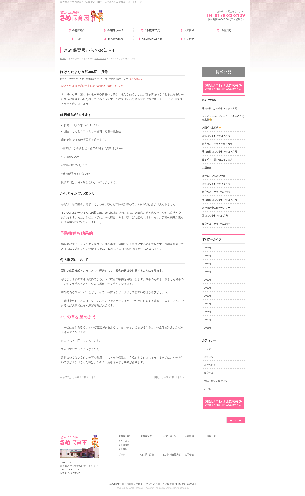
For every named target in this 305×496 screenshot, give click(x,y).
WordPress (135, 488)
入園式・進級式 (211, 127)
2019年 (208, 303)
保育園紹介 (124, 436)
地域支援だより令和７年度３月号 (219, 199)
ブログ (207, 348)
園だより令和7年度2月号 (215, 215)
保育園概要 (123, 445)
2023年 (208, 271)
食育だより (210, 372)
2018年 (208, 311)
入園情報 (189, 436)
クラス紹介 (123, 441)
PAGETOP (236, 420)
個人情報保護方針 (172, 454)
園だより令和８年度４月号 (216, 135)
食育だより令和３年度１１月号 (78, 377)
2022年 (208, 279)
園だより (208, 356)
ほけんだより (136, 78)
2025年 (208, 255)
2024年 (208, 263)
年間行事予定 (170, 436)
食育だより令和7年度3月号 (216, 191)
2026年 (208, 247)
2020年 (208, 295)
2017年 (208, 319)
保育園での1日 (148, 436)
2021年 (208, 287)
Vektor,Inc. (171, 488)
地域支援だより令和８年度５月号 (219, 108)
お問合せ (189, 454)
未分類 (207, 389)
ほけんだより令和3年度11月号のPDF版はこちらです (93, 85)
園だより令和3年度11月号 (169, 377)
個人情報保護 (147, 454)
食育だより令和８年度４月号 (217, 143)
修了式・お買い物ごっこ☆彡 (217, 159)
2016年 (208, 327)
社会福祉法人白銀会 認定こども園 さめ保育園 (148, 484)
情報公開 (211, 436)
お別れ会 (206, 167)
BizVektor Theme (153, 488)
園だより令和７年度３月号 (216, 183)
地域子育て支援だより (215, 381)
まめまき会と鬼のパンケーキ (217, 207)
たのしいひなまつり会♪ (214, 175)
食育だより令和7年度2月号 (216, 223)
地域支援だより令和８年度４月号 (219, 151)
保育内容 (122, 449)
